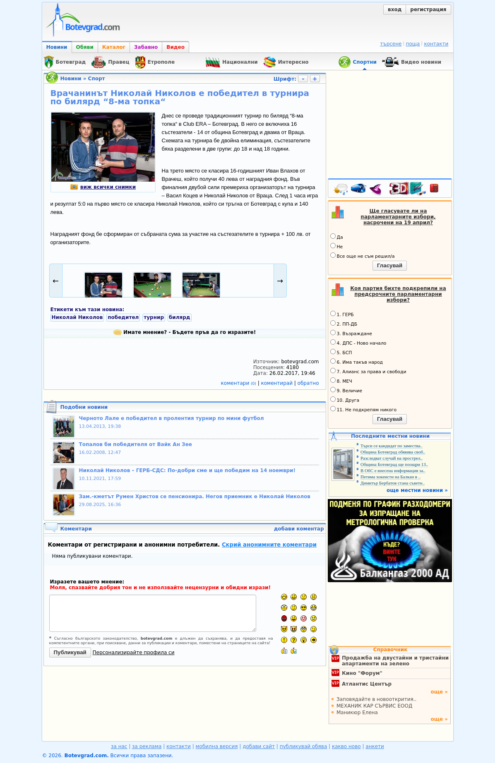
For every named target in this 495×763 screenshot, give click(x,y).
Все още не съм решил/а (362, 255)
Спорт (96, 79)
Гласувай (389, 265)
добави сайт (259, 746)
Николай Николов (77, 317)
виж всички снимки (103, 187)
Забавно (146, 47)
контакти (436, 44)
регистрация (428, 9)
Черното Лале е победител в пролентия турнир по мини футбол (171, 418)
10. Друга (345, 399)
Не (336, 246)
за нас (119, 746)
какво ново (346, 746)
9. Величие (346, 390)
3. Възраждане (351, 333)
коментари (239, 383)
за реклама (146, 746)
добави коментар (299, 529)
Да (336, 236)
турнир (154, 317)
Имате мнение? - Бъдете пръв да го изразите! (184, 332)
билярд (179, 317)
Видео (175, 47)
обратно (308, 383)
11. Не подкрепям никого (363, 409)
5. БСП (341, 352)
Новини (56, 47)
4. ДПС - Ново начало (358, 342)
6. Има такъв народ (356, 361)
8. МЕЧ (341, 380)
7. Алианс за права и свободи (368, 371)
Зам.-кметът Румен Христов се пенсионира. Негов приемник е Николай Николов (194, 496)
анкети (374, 746)
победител (123, 317)
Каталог (113, 47)
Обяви (85, 47)
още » (439, 692)
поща (413, 44)
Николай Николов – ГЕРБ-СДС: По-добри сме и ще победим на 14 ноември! (187, 470)
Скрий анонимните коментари (269, 545)
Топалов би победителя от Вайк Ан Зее (135, 444)
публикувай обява (303, 746)
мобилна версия (217, 746)
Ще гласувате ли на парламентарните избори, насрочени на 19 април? (397, 217)
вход (394, 9)
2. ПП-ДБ (344, 323)
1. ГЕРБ (342, 314)
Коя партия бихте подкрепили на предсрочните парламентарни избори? (398, 294)
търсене (390, 44)
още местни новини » (417, 490)
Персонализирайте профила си (134, 652)
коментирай (277, 383)
